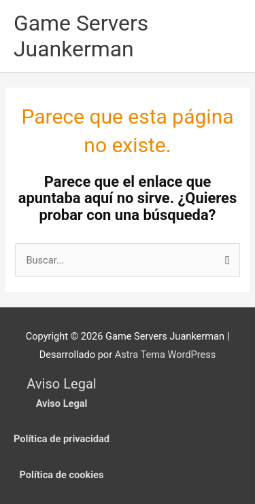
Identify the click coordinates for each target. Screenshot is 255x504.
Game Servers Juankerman (81, 36)
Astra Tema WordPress (165, 354)
